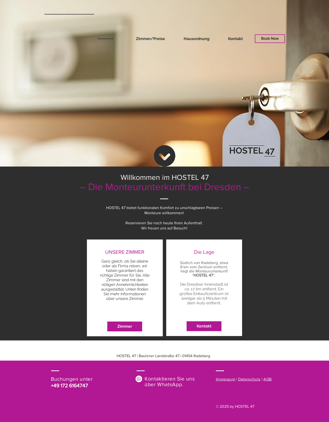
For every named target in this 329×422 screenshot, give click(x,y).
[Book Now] (270, 38)
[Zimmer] (124, 326)
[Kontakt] (204, 326)
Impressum (225, 379)
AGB (267, 379)
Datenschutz (249, 379)
